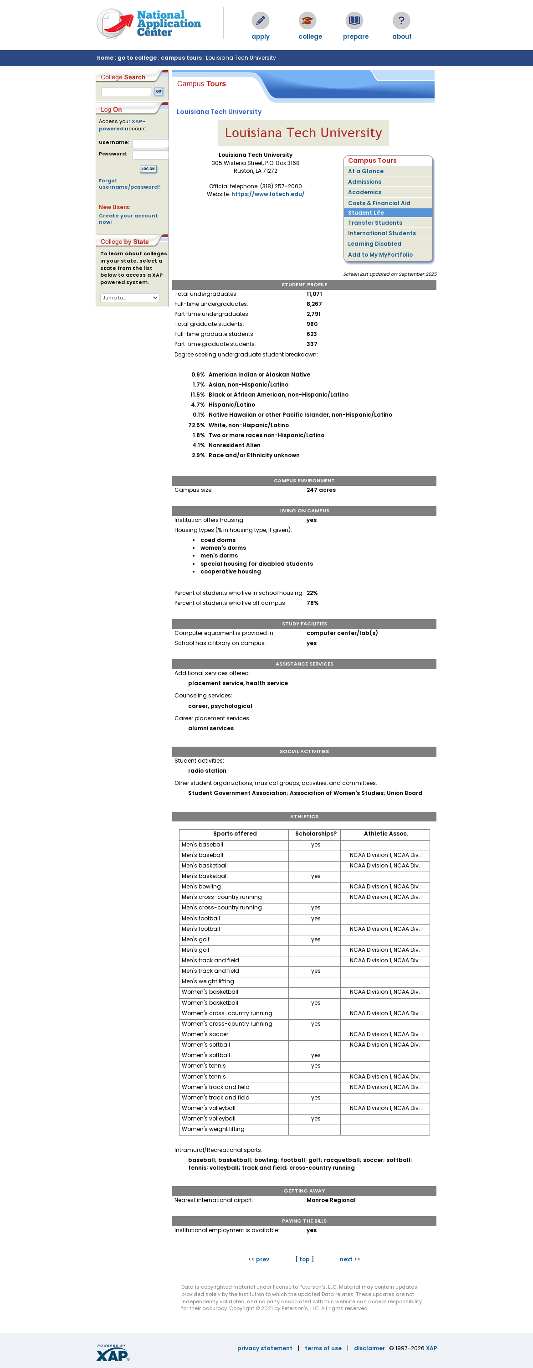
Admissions (364, 182)
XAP (431, 1348)
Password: (113, 153)
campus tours (181, 58)
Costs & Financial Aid (379, 203)
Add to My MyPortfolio (380, 254)
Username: (114, 142)
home (105, 58)
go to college (137, 58)
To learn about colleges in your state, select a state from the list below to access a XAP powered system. (133, 268)
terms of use (323, 1348)
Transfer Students (375, 223)
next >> (350, 1259)
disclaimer (369, 1348)
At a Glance (366, 171)
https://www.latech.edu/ (268, 194)
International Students (382, 233)
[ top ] (304, 1259)
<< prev (258, 1259)
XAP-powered (122, 125)
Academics (364, 192)
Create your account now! (128, 218)
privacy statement (264, 1348)
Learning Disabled (374, 244)
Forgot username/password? (130, 183)
